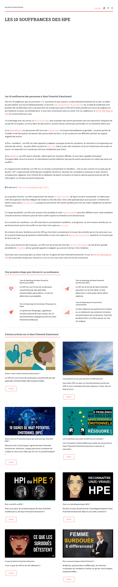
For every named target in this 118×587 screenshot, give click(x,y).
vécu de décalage (42, 120)
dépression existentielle (79, 235)
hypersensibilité (70, 212)
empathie (20, 248)
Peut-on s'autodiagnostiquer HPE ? (34, 187)
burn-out (64, 225)
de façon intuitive (61, 196)
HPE (42, 101)
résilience (13, 156)
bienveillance (15, 130)
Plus (11, 389)
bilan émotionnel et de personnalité (68, 105)
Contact (97, 8)
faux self (51, 146)
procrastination (28, 202)
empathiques (54, 130)
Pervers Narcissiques (79, 245)
